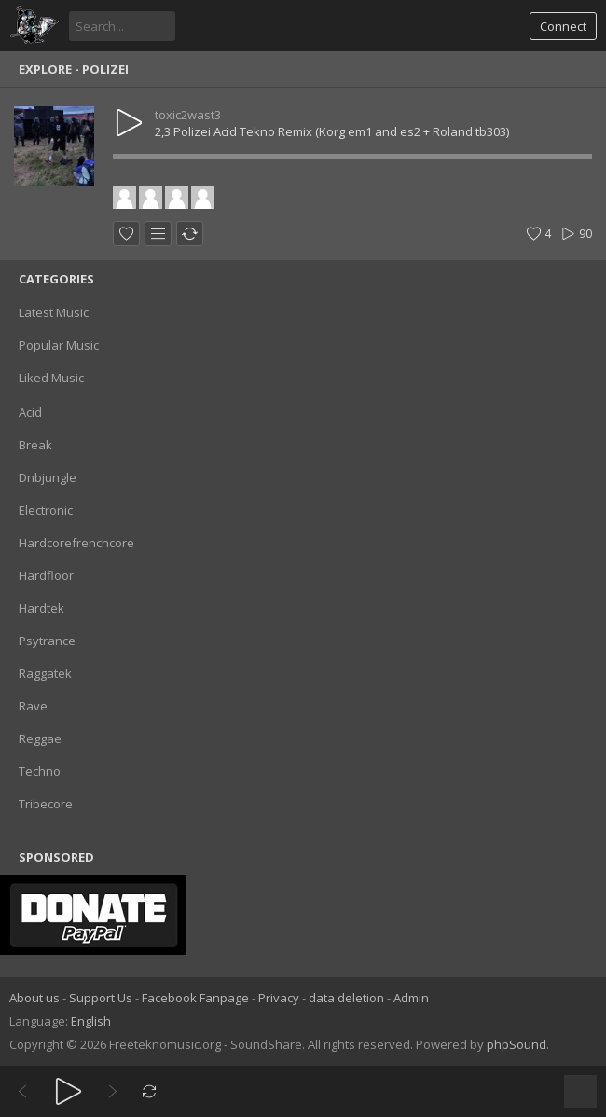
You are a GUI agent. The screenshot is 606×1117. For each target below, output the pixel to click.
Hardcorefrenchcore (76, 542)
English (91, 1021)
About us (34, 997)
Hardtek (41, 608)
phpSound (516, 1044)
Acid (30, 412)
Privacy (278, 997)
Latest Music (54, 312)
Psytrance (47, 640)
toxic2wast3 (188, 114)
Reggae (40, 738)
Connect (563, 26)
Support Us (100, 997)
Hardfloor (46, 575)
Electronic (46, 510)
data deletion (346, 997)
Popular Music (59, 345)
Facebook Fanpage (195, 997)
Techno (40, 771)
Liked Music (51, 377)
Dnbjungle (47, 477)
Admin (411, 997)
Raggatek (45, 673)
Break (35, 444)
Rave (33, 705)
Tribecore (46, 803)
